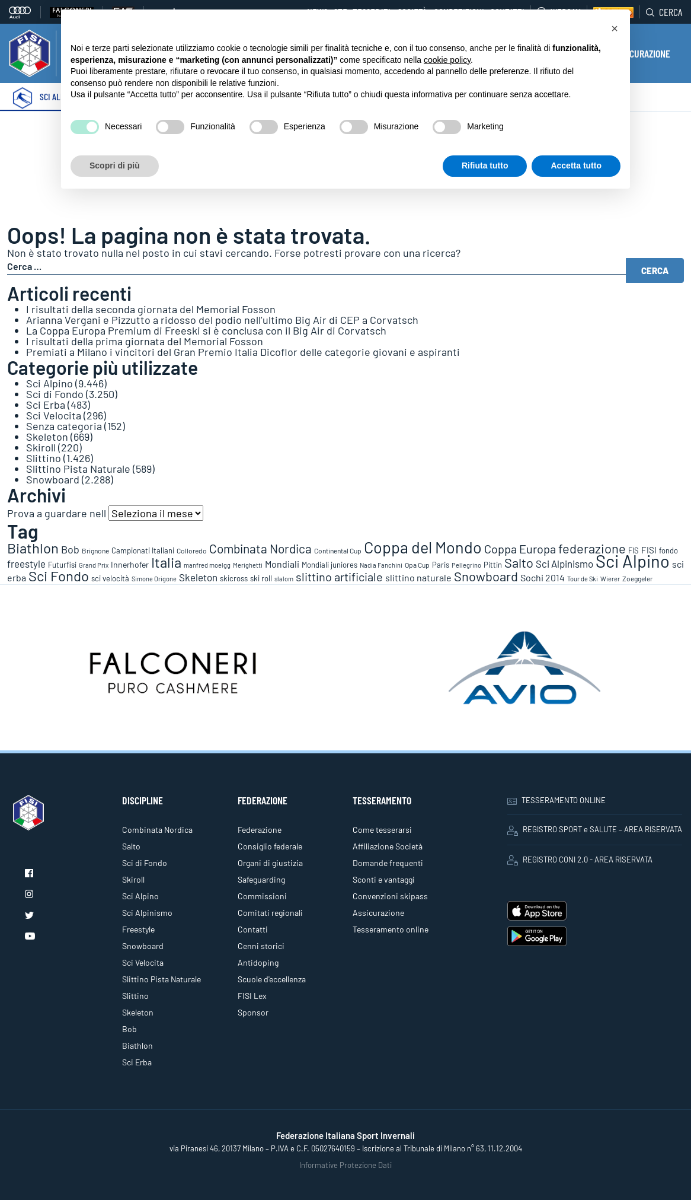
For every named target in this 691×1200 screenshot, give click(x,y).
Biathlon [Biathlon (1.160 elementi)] (33, 547)
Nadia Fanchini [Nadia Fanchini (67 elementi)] (381, 565)
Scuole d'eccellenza (272, 979)
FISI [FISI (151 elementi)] (649, 550)
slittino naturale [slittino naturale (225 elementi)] (418, 577)
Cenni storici (261, 946)
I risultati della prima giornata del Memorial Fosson (144, 341)
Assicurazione (378, 913)
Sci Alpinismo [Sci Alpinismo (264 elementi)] (564, 563)
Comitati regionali (270, 913)
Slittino (43, 457)
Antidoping (258, 962)
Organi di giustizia (270, 863)
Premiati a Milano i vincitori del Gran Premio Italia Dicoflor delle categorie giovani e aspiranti (243, 351)
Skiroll (41, 447)
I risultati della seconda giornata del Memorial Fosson (151, 309)
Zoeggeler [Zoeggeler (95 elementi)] (637, 578)
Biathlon (137, 1045)
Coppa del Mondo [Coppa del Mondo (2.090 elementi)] (423, 546)
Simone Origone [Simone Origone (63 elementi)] (154, 579)
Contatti (253, 929)
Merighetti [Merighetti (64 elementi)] (248, 565)
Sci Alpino (49, 383)
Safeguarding (261, 879)
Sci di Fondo (55, 393)
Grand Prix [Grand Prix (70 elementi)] (93, 565)
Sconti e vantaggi (384, 879)
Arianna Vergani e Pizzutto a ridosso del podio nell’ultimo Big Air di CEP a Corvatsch (222, 319)
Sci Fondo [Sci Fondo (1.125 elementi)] (58, 575)
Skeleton (47, 436)
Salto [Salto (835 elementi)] (518, 562)
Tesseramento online (390, 929)
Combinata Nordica (157, 830)
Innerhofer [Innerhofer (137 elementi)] (130, 564)
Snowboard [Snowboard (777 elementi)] (486, 576)
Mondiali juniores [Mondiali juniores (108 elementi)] (329, 564)
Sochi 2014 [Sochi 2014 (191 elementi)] (542, 577)
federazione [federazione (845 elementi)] (592, 548)
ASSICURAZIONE (641, 53)
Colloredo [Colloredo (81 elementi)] (192, 550)
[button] (614, 28)
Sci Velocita (53, 415)
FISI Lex (252, 996)
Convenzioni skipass (390, 896)
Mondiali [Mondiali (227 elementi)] (282, 563)
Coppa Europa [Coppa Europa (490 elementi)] (520, 549)
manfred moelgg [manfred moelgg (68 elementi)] (207, 565)
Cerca (664, 11)
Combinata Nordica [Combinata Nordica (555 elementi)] (260, 548)
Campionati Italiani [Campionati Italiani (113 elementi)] (142, 550)
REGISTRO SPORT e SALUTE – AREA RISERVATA (594, 830)
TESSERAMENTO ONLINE (556, 800)
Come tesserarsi (382, 830)
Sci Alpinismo (147, 913)
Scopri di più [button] (114, 165)
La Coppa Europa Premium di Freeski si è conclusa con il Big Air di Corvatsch (206, 330)
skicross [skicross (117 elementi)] (234, 578)
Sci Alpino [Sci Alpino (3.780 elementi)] (633, 560)
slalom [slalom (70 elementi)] (283, 579)
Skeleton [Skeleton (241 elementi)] (198, 577)
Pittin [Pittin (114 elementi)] (493, 564)
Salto (131, 846)
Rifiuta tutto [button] (485, 165)
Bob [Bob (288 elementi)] (70, 549)
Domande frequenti (388, 863)
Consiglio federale (270, 846)
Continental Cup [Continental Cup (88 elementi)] (338, 550)
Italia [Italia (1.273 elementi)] (166, 562)
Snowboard (52, 479)
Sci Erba (45, 404)
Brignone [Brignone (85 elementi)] (95, 550)
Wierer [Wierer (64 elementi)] (610, 579)
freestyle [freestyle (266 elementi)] (26, 563)
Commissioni (262, 896)
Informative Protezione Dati (345, 1165)
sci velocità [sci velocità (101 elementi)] (110, 578)
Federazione (259, 830)
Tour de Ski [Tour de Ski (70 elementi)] (582, 579)
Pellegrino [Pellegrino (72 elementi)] (466, 565)
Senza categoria (64, 425)
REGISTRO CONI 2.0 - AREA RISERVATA (579, 860)
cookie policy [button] (447, 60)
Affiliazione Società (388, 846)
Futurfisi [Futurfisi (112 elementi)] (62, 564)
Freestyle (138, 929)
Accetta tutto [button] (576, 165)
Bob (129, 1029)
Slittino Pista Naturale (78, 468)
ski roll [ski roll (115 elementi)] (261, 578)
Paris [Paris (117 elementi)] (440, 564)
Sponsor (253, 1012)
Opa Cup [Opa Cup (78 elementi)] (417, 565)
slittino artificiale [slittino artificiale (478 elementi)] (339, 576)
